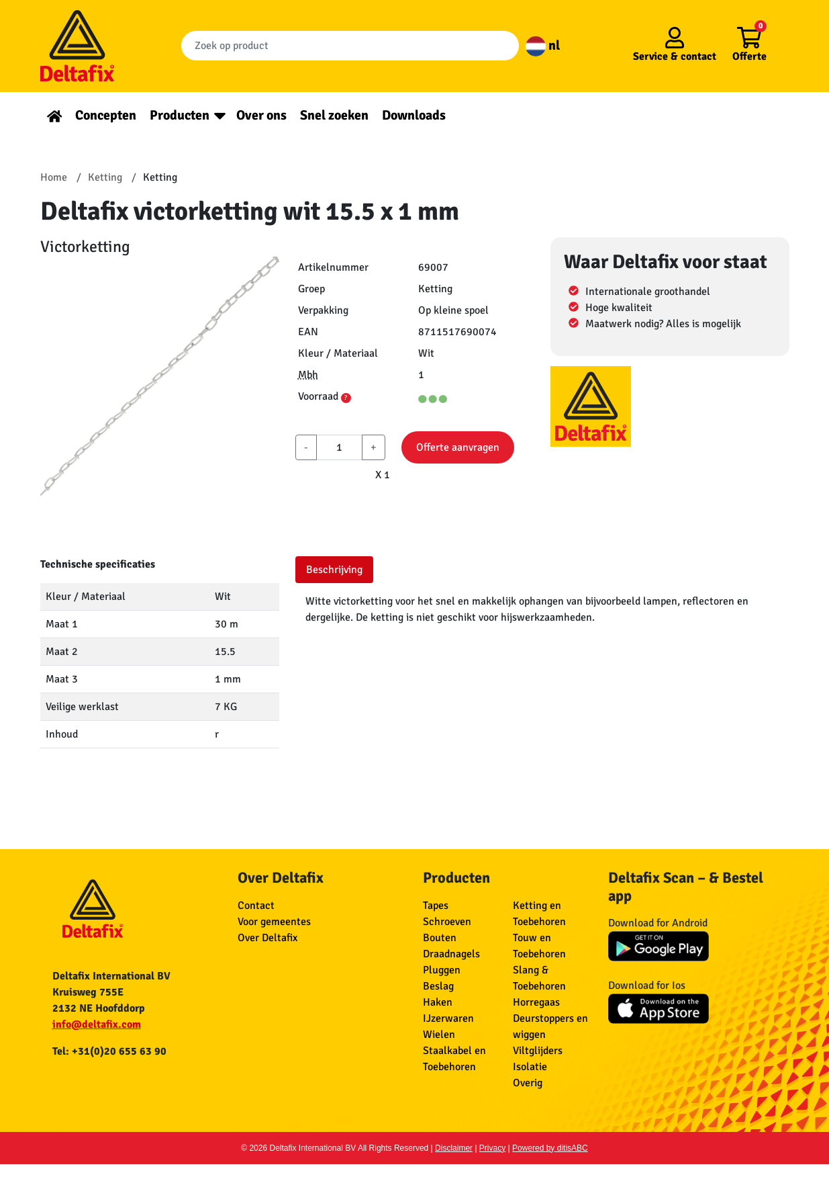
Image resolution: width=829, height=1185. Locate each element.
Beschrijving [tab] (334, 569)
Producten (179, 115)
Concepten (105, 115)
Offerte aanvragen (457, 447)
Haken (437, 1002)
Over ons (261, 115)
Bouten (439, 938)
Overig (527, 1083)
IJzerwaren (448, 1018)
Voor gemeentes (274, 921)
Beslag (438, 986)
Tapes (435, 905)
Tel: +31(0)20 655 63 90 (109, 1051)
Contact (256, 905)
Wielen (439, 1034)
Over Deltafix (267, 938)
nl (543, 45)
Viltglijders (538, 1050)
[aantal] (339, 447)
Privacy (492, 1148)
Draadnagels (451, 954)
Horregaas (536, 1002)
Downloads (414, 115)
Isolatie (530, 1066)
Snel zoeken (334, 115)
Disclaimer (454, 1148)
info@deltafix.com (96, 1024)
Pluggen (441, 970)
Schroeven (447, 921)
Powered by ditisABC (550, 1148)
